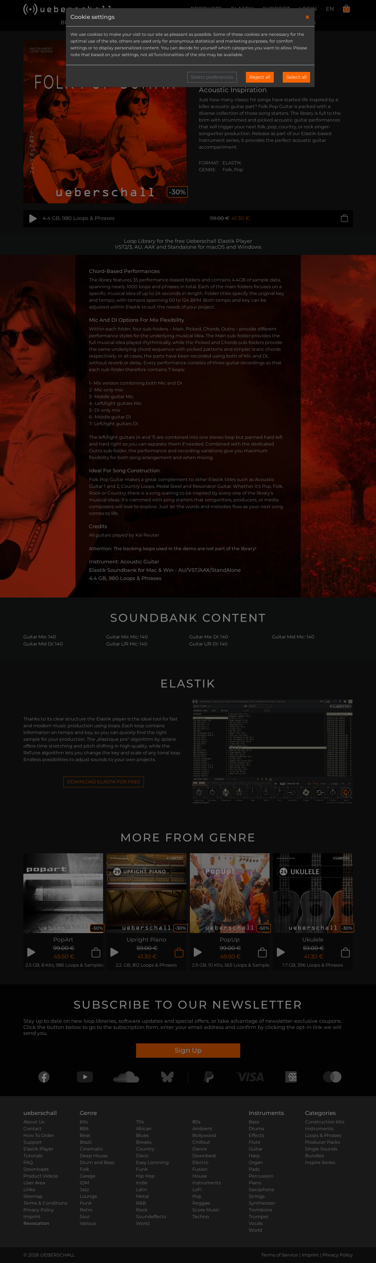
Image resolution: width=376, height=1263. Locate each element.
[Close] (307, 17)
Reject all (260, 77)
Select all (296, 77)
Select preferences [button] (212, 77)
